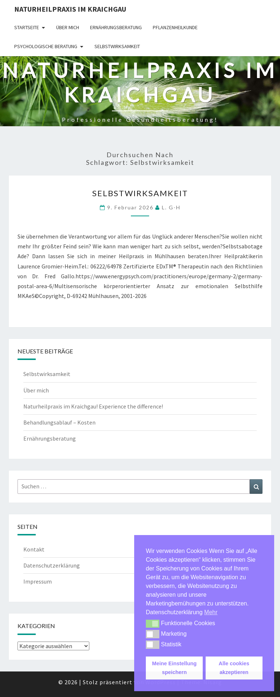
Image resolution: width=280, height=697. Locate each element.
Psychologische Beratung (45, 46)
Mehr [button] (210, 612)
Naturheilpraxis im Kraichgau (70, 8)
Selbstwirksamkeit (117, 46)
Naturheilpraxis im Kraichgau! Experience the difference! (93, 406)
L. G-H (171, 207)
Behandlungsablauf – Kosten (59, 422)
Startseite (26, 27)
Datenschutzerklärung (51, 565)
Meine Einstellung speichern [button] (174, 668)
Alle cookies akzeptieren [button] (234, 668)
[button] (152, 624)
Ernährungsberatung (116, 27)
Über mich (67, 27)
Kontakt (33, 549)
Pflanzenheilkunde (175, 27)
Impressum (37, 581)
